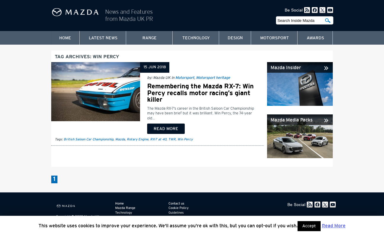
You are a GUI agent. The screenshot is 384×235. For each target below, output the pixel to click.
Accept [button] (309, 226)
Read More (334, 225)
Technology (196, 38)
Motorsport (274, 38)
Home (65, 38)
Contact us (176, 203)
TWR (172, 139)
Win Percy (185, 139)
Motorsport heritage (213, 78)
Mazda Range (125, 208)
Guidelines (176, 212)
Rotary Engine (137, 139)
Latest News (103, 38)
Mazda (120, 139)
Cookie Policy (178, 208)
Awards (315, 38)
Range (149, 38)
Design (235, 38)
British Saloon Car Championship (88, 139)
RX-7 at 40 (158, 139)
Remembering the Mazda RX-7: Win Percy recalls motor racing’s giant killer (200, 93)
